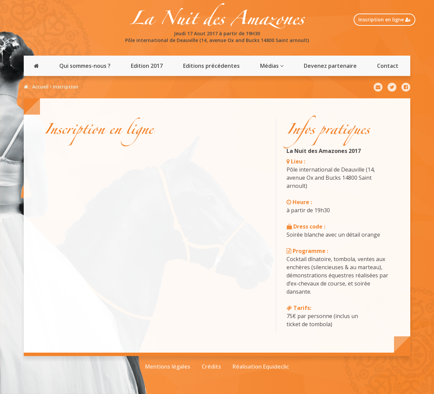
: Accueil (36, 86)
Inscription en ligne (384, 19)
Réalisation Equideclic (261, 366)
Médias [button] (271, 66)
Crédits (211, 366)
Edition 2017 (147, 66)
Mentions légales (167, 366)
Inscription (64, 86)
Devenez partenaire (330, 66)
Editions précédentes (211, 66)
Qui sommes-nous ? (85, 66)
